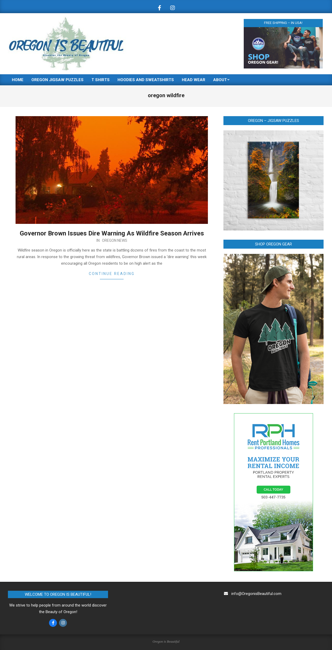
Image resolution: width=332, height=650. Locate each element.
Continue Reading (112, 274)
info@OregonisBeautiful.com (256, 593)
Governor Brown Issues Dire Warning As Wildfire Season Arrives (112, 233)
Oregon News (114, 240)
